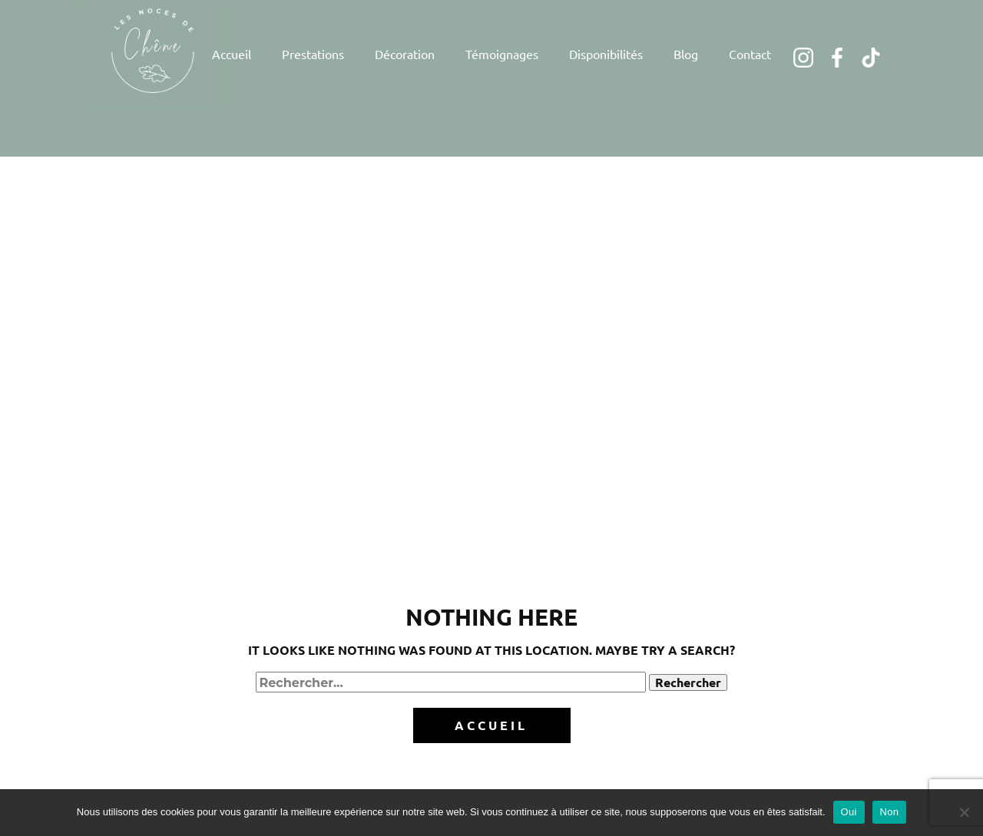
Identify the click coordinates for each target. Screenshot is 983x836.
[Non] (963, 812)
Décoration (405, 53)
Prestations (313, 53)
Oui (849, 812)
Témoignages (501, 53)
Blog (686, 53)
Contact (750, 53)
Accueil (231, 53)
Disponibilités (606, 53)
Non (889, 812)
